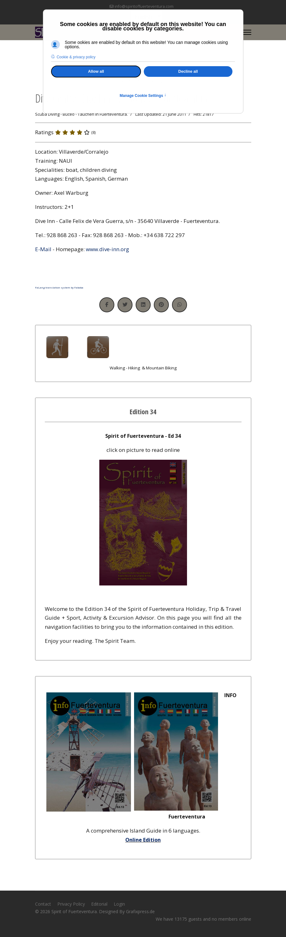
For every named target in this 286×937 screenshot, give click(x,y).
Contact (43, 904)
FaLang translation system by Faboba (59, 287)
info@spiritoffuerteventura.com (144, 6)
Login (119, 904)
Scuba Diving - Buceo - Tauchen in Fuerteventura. (81, 114)
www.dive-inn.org (107, 249)
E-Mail (43, 249)
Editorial (99, 904)
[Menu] (247, 32)
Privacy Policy (71, 904)
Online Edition (143, 839)
